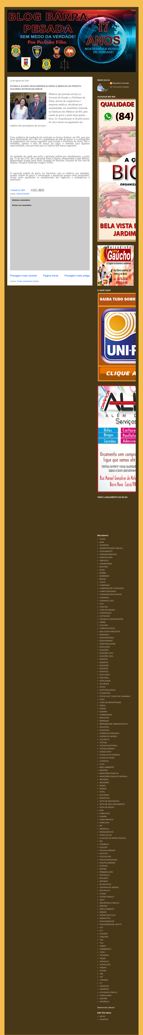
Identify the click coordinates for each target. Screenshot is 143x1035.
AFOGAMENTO (106, 551)
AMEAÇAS (104, 560)
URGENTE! (104, 986)
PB (101, 826)
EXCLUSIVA (105, 675)
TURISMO (104, 980)
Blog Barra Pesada (25, 15)
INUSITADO (104, 730)
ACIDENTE (104, 545)
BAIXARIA (104, 567)
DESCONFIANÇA (107, 638)
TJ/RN (102, 952)
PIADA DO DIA (106, 835)
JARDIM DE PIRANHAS (109, 733)
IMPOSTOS (104, 718)
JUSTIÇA (103, 742)
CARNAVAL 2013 (107, 601)
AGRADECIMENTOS (108, 554)
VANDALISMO (105, 995)
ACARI (102, 539)
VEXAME (103, 998)
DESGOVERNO (22, 194)
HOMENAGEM (106, 715)
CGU (102, 604)
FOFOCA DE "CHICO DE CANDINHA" (115, 696)
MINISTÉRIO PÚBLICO (109, 773)
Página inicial (50, 275)
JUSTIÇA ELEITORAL (108, 746)
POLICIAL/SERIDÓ (107, 850)
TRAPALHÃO (105, 965)
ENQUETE (104, 662)
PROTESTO (104, 875)
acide (102, 542)
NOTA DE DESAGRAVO (109, 801)
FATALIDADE (105, 681)
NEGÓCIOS (104, 798)
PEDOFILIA (104, 829)
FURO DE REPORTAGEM (110, 702)
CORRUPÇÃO (105, 613)
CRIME (102, 622)
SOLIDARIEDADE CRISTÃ (110, 924)
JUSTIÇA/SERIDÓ (107, 749)
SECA (102, 900)
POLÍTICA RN (105, 856)
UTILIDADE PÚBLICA (108, 992)
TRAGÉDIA (104, 955)
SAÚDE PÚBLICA (107, 897)
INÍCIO (102, 1016)
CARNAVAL (104, 598)
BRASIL (103, 579)
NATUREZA (104, 795)
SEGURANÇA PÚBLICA (109, 903)
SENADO (103, 906)
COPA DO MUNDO (107, 610)
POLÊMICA (104, 844)
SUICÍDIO (104, 934)
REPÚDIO (104, 881)
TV (101, 983)
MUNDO (103, 789)
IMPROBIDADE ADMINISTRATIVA (114, 724)
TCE (101, 940)
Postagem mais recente (23, 275)
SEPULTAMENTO (107, 909)
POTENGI (104, 866)
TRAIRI (103, 958)
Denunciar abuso (106, 1007)
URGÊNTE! (104, 989)
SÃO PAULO (105, 890)
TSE (101, 974)
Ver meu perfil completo (119, 87)
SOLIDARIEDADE (107, 921)
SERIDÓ (103, 912)
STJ (101, 931)
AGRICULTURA (106, 557)
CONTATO (104, 1019)
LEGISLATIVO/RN (107, 758)
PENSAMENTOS (106, 832)
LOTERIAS (104, 761)
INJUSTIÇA (104, 727)
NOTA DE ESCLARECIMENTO (112, 804)
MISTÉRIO (104, 779)
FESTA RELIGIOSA (107, 690)
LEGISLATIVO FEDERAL (110, 755)
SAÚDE (103, 894)
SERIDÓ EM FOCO (107, 915)
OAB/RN (103, 816)
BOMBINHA (104, 576)
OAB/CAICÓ (105, 813)
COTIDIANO (105, 616)
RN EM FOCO (105, 884)
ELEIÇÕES (104, 650)
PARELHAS (104, 823)
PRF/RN (103, 869)
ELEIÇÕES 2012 (106, 653)
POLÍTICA (104, 853)
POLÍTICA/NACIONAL (109, 860)
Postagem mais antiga (77, 275)
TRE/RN (103, 968)
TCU (101, 943)
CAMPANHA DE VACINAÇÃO (112, 588)
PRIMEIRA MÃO (106, 872)
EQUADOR (104, 665)
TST (101, 977)
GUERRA (103, 712)
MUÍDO (103, 786)
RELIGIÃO (104, 878)
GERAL (103, 705)
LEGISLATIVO (105, 752)
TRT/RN (103, 971)
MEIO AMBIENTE (107, 767)
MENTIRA (104, 770)
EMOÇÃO (104, 659)
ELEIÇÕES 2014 (106, 656)
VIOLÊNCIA (104, 1002)
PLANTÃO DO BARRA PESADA (113, 838)
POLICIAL (104, 847)
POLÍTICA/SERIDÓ (107, 863)
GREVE (103, 709)
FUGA (102, 699)
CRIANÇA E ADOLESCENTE (111, 619)
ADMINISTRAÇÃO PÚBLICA (111, 548)
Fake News (104, 678)
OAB (101, 810)
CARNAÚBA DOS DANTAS (111, 594)
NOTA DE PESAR (107, 807)
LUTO (102, 764)
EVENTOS (104, 672)
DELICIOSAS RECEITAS (110, 631)
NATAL (102, 792)
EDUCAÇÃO (105, 647)
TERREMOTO (105, 949)
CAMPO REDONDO (108, 591)
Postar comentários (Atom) (28, 281)
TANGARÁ (104, 937)
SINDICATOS (105, 918)
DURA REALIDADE (107, 644)
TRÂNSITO (104, 961)
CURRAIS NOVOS (107, 628)
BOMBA (103, 573)
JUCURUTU (104, 739)
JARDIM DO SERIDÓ (108, 736)
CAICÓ (102, 582)
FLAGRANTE (105, 693)
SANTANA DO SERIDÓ (109, 887)
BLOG (102, 570)
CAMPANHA (105, 585)
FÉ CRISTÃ (104, 684)
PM (101, 841)
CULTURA (104, 625)
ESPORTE (104, 668)
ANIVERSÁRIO (106, 564)
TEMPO (103, 946)
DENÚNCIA (104, 635)
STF (101, 928)
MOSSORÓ (104, 783)
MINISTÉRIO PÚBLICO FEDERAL (113, 776)
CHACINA (104, 607)
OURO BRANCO (106, 820)
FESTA (102, 687)
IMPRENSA (104, 721)
